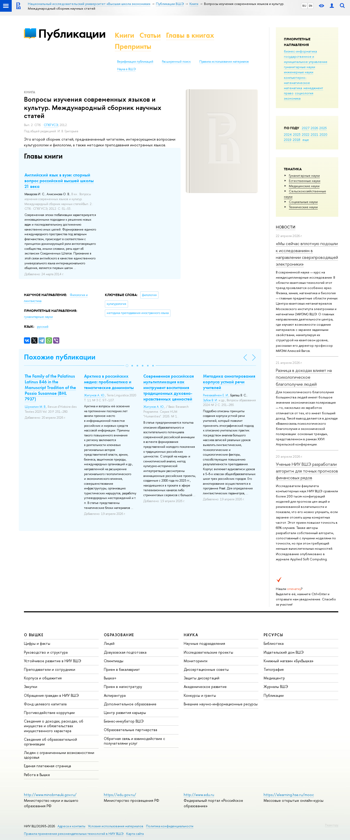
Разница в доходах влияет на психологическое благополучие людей (304, 377)
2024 (288, 134)
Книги (124, 35)
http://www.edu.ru (199, 794)
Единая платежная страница (47, 765)
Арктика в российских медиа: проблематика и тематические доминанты (109, 381)
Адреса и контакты (71, 826)
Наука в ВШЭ (126, 69)
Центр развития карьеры (125, 712)
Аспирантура (115, 695)
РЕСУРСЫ (273, 634)
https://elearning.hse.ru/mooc (289, 794)
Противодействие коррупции (49, 712)
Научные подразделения (204, 643)
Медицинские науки (304, 185)
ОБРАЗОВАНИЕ (119, 634)
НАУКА (191, 634)
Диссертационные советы (206, 669)
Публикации (72, 33)
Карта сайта (135, 833)
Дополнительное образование (130, 703)
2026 (314, 128)
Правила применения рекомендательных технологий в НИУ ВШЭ (74, 833)
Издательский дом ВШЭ (284, 652)
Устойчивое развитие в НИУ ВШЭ (52, 660)
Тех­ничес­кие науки (303, 207)
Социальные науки (303, 201)
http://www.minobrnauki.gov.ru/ (50, 794)
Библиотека (274, 643)
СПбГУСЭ (51, 125)
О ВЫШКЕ (34, 634)
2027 (305, 128)
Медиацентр (274, 677)
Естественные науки (304, 180)
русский (42, 327)
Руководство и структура (46, 652)
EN (310, 6)
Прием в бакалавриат (122, 669)
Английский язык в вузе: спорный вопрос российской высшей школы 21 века (59, 180)
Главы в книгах (190, 35)
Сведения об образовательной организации (50, 741)
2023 (297, 134)
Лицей (109, 643)
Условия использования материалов (115, 826)
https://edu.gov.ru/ (120, 794)
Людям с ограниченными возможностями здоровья (59, 755)
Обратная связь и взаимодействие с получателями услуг (134, 741)
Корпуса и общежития (43, 677)
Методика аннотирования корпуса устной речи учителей (229, 381)
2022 (305, 134)
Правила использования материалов (224, 62)
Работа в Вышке (37, 774)
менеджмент (313, 88)
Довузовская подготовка (125, 652)
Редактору (331, 825)
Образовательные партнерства (130, 729)
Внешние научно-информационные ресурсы (221, 703)
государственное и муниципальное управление (305, 59)
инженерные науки (298, 72)
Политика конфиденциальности (169, 826)
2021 (314, 134)
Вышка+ (110, 677)
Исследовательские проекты (208, 652)
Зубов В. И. (210, 400)
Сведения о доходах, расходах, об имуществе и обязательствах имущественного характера (53, 726)
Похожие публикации (60, 357)
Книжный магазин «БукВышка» (289, 660)
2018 (296, 139)
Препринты (133, 46)
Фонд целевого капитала (45, 703)
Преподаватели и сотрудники (49, 669)
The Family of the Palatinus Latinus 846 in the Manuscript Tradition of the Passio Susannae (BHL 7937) (50, 387)
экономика (292, 98)
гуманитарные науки (299, 66)
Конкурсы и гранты (200, 695)
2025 (323, 128)
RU (304, 6)
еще (305, 139)
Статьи (150, 35)
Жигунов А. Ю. (94, 395)
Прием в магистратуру (123, 686)
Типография (274, 669)
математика (293, 88)
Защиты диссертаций (201, 677)
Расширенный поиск (176, 62)
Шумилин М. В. (35, 407)
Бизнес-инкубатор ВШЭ (124, 721)
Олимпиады (113, 660)
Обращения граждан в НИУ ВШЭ (51, 695)
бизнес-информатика (300, 51)
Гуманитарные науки (304, 175)
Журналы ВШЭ (276, 686)
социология (304, 93)
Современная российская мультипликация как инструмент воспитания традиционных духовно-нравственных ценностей (168, 387)
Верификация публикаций (135, 62)
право (289, 93)
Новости (285, 227)
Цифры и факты (37, 643)
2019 (287, 139)
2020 (323, 134)
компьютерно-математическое (297, 80)
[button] (127, 365)
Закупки (30, 686)
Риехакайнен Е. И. (216, 395)
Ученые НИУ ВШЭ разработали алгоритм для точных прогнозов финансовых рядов (307, 471)
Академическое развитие (205, 686)
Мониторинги (195, 660)
